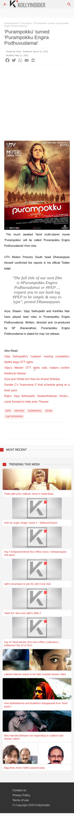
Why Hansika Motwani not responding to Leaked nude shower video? (33, 737)
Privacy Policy (21, 795)
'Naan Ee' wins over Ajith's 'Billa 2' (22, 613)
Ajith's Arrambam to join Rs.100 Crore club (27, 584)
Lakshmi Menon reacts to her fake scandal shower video (35, 674)
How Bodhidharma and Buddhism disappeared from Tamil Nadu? (35, 705)
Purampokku (34, 411)
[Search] (69, 4)
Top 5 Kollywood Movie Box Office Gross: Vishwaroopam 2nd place (35, 553)
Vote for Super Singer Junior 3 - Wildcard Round (30, 522)
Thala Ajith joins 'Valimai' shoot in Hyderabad (28, 493)
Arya (8, 411)
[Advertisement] (37, 104)
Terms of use (21, 800)
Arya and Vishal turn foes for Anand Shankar (32, 379)
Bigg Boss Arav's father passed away (24, 767)
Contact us (19, 790)
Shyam (48, 411)
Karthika (19, 411)
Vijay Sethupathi (14, 416)
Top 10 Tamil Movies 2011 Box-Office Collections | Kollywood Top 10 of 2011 (31, 644)
